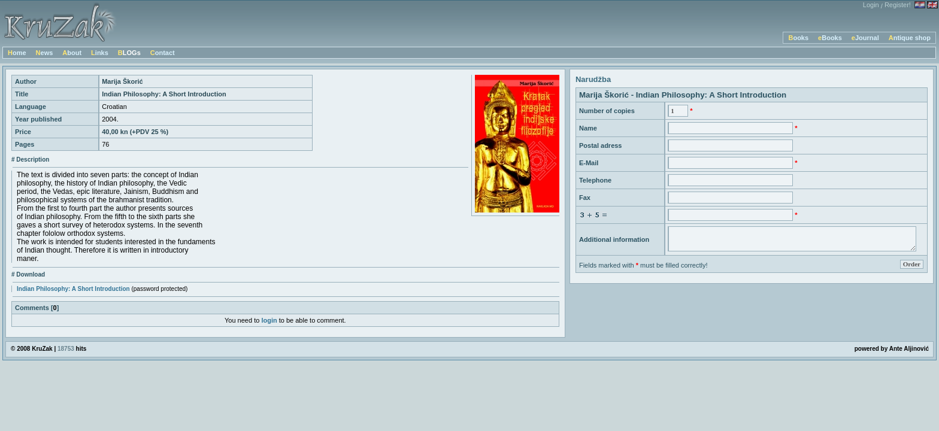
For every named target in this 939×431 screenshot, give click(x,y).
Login (871, 4)
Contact (162, 52)
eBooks (830, 37)
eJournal (865, 37)
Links (99, 52)
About (71, 52)
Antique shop (910, 37)
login (269, 320)
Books (798, 37)
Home (17, 52)
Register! (898, 4)
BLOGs (129, 52)
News (44, 52)
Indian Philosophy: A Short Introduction (73, 289)
